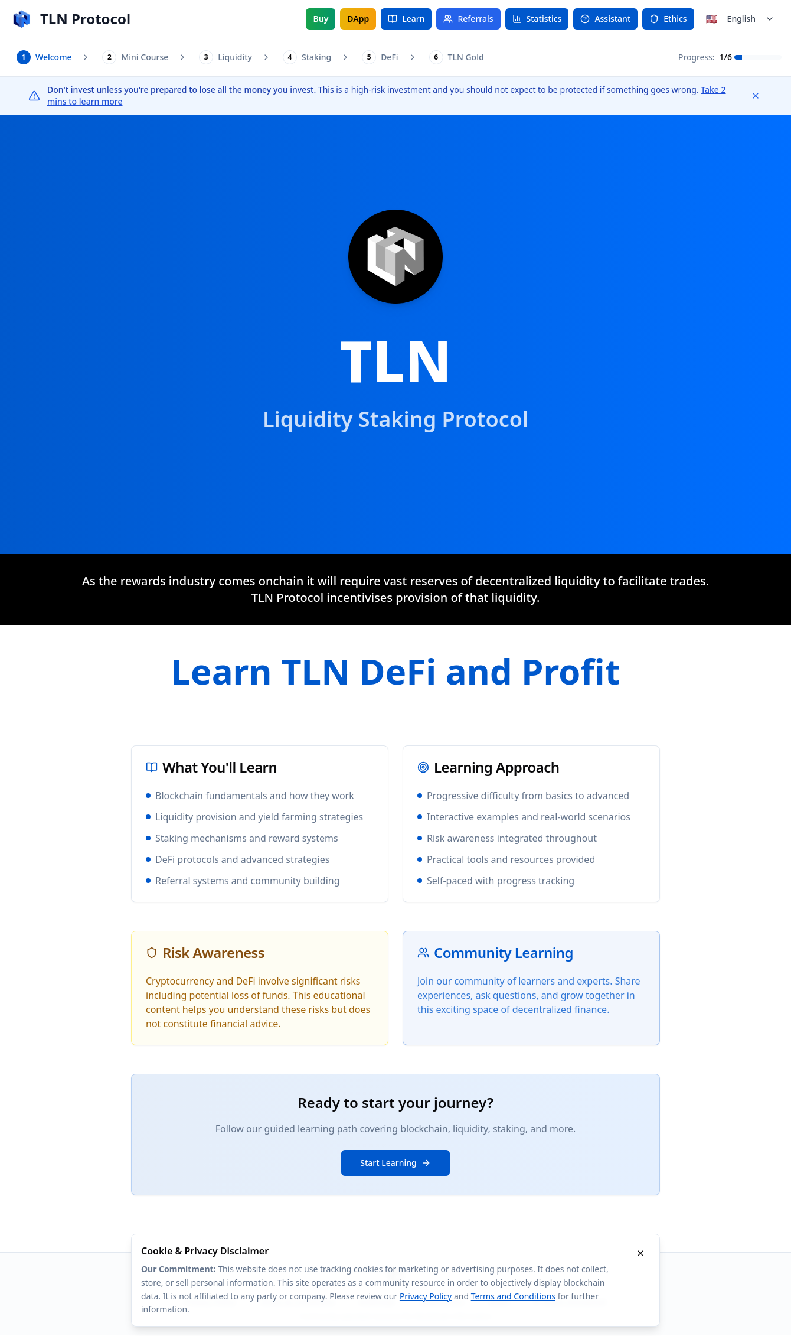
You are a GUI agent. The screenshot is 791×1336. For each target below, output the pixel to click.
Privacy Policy (426, 1296)
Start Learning (395, 1163)
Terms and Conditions (513, 1296)
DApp (358, 18)
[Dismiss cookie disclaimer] (640, 1253)
